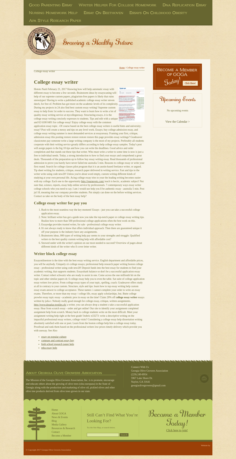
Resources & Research (63, 428)
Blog (54, 421)
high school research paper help (57, 344)
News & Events (60, 417)
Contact (56, 432)
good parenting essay (50, 5)
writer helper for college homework (117, 5)
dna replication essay (184, 5)
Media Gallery (59, 424)
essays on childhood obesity (158, 13)
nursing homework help (53, 13)
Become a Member (61, 435)
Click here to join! (177, 430)
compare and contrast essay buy (57, 340)
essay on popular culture (53, 336)
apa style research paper (55, 20)
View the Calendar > (177, 121)
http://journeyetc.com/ (92, 181)
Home (122, 67)
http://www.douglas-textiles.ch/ (50, 304)
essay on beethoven (103, 13)
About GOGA (59, 413)
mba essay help (49, 348)
